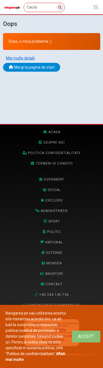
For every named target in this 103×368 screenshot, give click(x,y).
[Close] (86, 336)
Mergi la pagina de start (32, 67)
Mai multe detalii (20, 58)
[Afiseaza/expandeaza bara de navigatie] (95, 7)
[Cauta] (44, 7)
